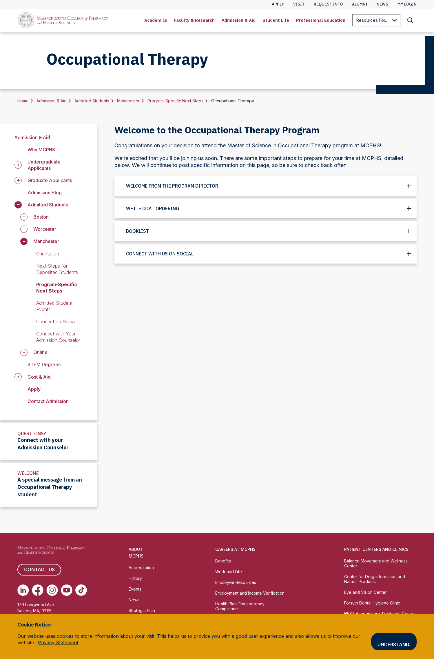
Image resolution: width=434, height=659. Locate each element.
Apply (34, 389)
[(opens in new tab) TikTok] (81, 590)
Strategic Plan (142, 610)
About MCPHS (136, 552)
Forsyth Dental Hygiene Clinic (372, 602)
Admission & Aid (239, 20)
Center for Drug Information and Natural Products (374, 579)
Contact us (39, 570)
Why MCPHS (41, 150)
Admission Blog (45, 192)
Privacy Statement (58, 642)
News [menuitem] (382, 4)
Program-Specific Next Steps (175, 100)
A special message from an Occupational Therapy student (49, 487)
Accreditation (141, 567)
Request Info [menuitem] (328, 4)
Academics (155, 20)
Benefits (223, 560)
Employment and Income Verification (250, 593)
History (135, 578)
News (134, 599)
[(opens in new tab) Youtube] (66, 590)
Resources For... (376, 20)
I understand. (394, 641)
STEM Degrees (44, 364)
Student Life (275, 20)
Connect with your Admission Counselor (42, 444)
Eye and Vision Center (365, 592)
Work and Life (228, 571)
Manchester (128, 100)
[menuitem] (156, 20)
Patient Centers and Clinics (376, 549)
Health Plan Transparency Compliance (240, 606)
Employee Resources (235, 582)
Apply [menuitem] (278, 4)
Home (23, 100)
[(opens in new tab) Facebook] (37, 590)
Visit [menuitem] (298, 4)
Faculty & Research (194, 20)
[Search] (410, 20)
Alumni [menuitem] (359, 4)
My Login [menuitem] (407, 4)
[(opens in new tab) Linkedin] (23, 590)
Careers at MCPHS (235, 549)
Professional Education (320, 20)
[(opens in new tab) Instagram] (52, 590)
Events (135, 589)
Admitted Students (91, 100)
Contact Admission (48, 401)
